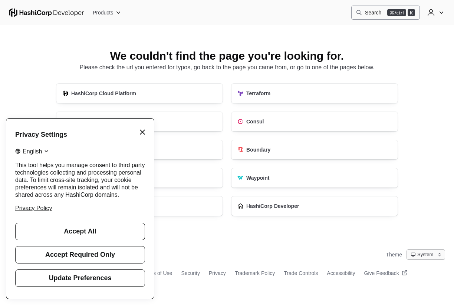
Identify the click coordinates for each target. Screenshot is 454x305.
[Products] (107, 12)
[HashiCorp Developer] (314, 206)
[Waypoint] (314, 178)
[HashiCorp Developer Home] (46, 13)
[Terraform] (314, 93)
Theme (394, 255)
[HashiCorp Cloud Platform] (139, 93)
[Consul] (314, 121)
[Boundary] (314, 149)
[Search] (385, 13)
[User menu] (434, 12)
